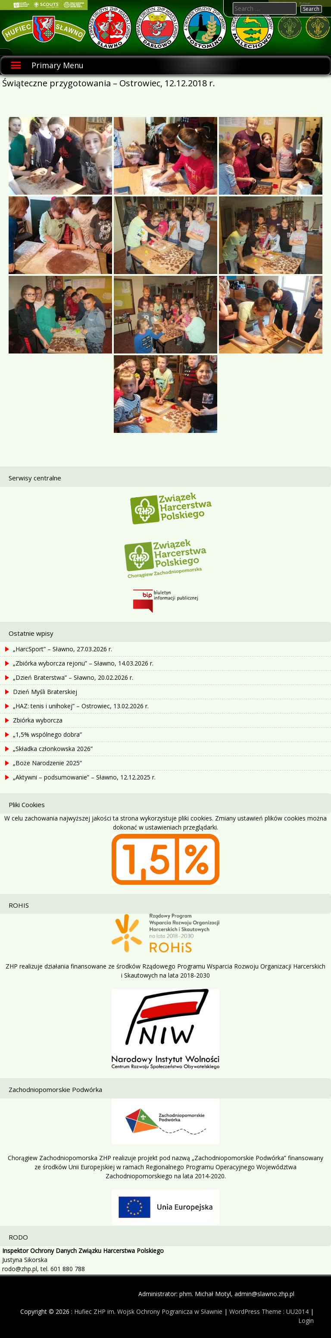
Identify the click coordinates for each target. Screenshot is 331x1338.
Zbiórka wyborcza (37, 720)
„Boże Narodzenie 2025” (47, 763)
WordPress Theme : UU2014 (269, 1311)
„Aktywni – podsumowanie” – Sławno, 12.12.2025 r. (84, 777)
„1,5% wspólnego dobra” (47, 734)
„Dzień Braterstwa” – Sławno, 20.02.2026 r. (73, 677)
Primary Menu (57, 65)
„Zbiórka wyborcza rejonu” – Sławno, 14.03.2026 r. (83, 663)
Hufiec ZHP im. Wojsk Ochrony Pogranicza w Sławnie (148, 1311)
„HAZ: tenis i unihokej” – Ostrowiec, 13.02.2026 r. (81, 706)
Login (306, 1320)
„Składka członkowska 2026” (53, 749)
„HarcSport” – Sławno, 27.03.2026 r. (62, 649)
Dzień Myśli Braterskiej (45, 692)
